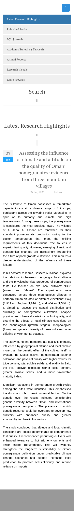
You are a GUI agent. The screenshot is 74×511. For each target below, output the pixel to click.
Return (58, 192)
